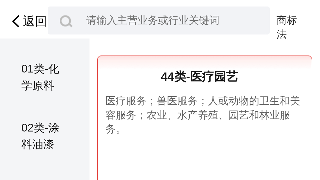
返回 (27, 21)
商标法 (286, 20)
